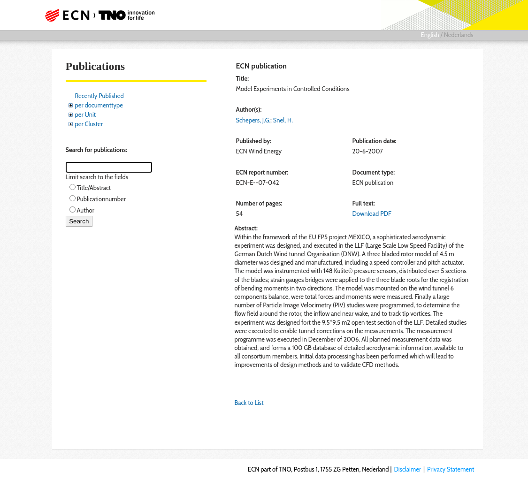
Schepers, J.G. (253, 120)
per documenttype (99, 105)
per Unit (85, 114)
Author (85, 210)
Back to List (249, 402)
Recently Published (99, 95)
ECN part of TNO (102, 15)
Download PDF (371, 213)
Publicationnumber (101, 199)
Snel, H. (283, 120)
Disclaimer (407, 469)
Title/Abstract (94, 187)
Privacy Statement (450, 469)
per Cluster (89, 124)
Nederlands (459, 34)
